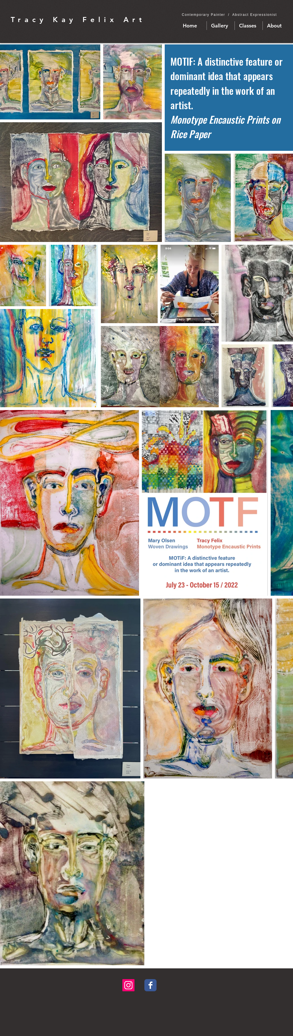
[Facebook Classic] (150, 985)
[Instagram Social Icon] (128, 985)
